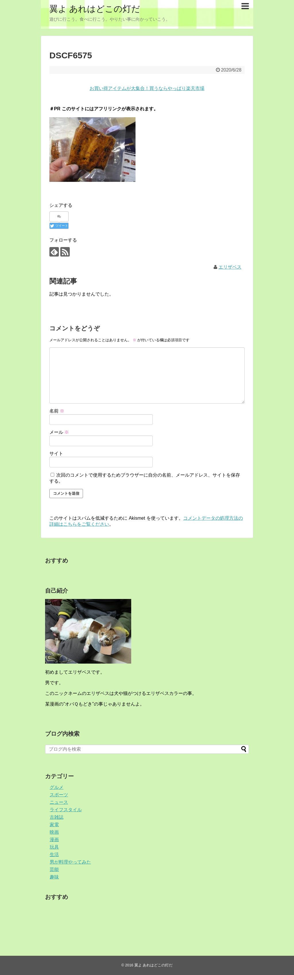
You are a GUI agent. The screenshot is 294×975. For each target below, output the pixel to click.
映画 (54, 832)
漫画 (54, 839)
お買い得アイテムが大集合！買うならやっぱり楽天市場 (147, 88)
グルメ (56, 787)
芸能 (54, 869)
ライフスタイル (66, 809)
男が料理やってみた (70, 862)
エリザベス (229, 267)
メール (59, 432)
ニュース (59, 802)
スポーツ (59, 794)
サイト (56, 453)
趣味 (54, 876)
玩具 (54, 847)
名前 (56, 411)
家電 (54, 824)
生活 (54, 854)
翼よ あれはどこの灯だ (94, 9)
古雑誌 (56, 817)
